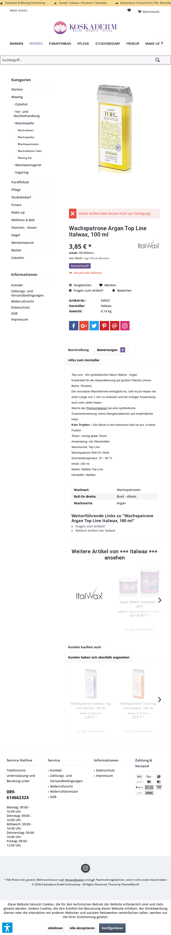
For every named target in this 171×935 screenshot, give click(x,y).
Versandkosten (74, 880)
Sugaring (21, 172)
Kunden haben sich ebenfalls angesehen (98, 657)
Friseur (16, 205)
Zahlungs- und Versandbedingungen (27, 293)
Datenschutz (20, 307)
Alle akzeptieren (82, 928)
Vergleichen (80, 285)
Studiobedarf (21, 197)
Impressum (19, 319)
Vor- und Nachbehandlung (27, 113)
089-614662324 (18, 794)
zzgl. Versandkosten (96, 258)
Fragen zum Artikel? (86, 290)
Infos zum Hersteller (84, 360)
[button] (7, 928)
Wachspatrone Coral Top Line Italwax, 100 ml (138, 705)
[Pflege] (83, 43)
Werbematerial (22, 242)
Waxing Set (24, 158)
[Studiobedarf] (107, 43)
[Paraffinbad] (60, 43)
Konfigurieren (112, 928)
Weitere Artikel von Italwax (93, 530)
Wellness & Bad (23, 220)
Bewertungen (111, 349)
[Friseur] (132, 43)
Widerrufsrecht (22, 301)
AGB (14, 313)
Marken (17, 89)
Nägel (15, 235)
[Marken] (16, 43)
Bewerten (122, 290)
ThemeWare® (130, 884)
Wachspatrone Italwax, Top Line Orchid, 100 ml (91, 705)
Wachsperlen (26, 137)
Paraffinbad (20, 182)
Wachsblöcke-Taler (29, 151)
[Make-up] (152, 43)
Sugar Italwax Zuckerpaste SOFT (139, 604)
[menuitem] (149, 10)
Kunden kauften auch (84, 647)
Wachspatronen (28, 144)
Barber (16, 250)
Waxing (17, 97)
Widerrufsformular (64, 791)
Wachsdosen (25, 130)
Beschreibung (78, 350)
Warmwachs (24, 123)
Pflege (16, 190)
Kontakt (17, 285)
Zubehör (21, 104)
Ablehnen (55, 928)
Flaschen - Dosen (24, 227)
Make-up (18, 212)
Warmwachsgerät (27, 165)
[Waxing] (36, 43)
